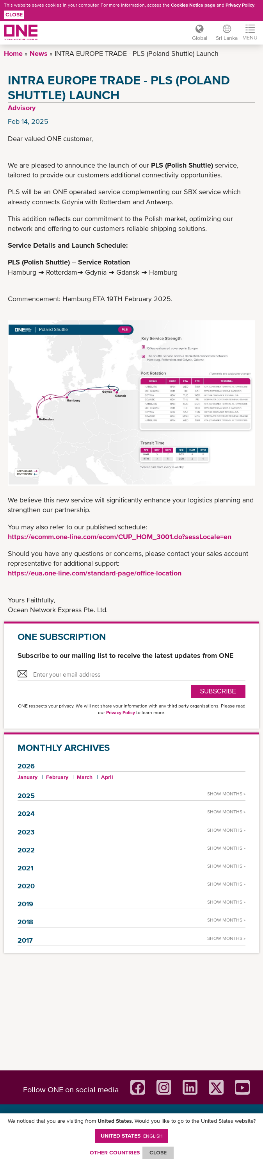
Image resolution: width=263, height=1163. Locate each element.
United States (132, 1136)
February (57, 777)
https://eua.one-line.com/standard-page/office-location (94, 573)
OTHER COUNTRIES (115, 1152)
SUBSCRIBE (218, 691)
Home (13, 53)
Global (198, 38)
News (39, 53)
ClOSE (158, 1152)
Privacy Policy (240, 5)
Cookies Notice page (193, 5)
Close (14, 14)
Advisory (22, 108)
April (107, 777)
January (27, 777)
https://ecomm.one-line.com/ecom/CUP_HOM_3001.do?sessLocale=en (119, 536)
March (84, 777)
